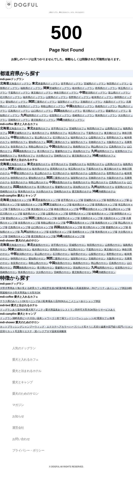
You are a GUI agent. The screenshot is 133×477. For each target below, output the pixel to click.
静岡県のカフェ (19, 142)
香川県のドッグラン (94, 110)
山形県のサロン (113, 245)
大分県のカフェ (44, 155)
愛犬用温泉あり (54, 309)
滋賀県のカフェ (79, 142)
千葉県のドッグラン (19, 92)
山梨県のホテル (97, 173)
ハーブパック (76, 326)
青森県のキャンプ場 (49, 200)
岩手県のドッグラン (72, 83)
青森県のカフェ (41, 128)
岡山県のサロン (99, 263)
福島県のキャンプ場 (31, 204)
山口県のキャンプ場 (42, 227)
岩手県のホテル (59, 164)
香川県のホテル (45, 187)
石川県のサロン (61, 254)
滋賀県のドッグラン (69, 101)
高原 (19, 318)
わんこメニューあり (75, 301)
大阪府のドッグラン (114, 101)
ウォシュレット (84, 318)
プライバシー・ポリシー (28, 450)
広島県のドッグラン (19, 110)
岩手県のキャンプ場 (72, 200)
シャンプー (28, 326)
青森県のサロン (41, 245)
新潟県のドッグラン (96, 92)
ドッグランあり (8, 309)
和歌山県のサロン (38, 263)
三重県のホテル (61, 177)
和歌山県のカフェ (38, 146)
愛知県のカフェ (37, 142)
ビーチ (26, 318)
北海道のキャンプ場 (20, 200)
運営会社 (18, 427)
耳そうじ (88, 326)
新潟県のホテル (25, 173)
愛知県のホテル (37, 177)
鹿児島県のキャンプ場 (43, 236)
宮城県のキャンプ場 (95, 200)
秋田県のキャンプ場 (118, 200)
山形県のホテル (113, 164)
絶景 (32, 288)
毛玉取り (20, 331)
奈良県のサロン (19, 263)
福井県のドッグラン (34, 97)
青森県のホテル (41, 164)
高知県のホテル (81, 187)
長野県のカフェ (115, 137)
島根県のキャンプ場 (106, 222)
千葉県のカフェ (94, 133)
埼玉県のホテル (76, 168)
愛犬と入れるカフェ (25, 359)
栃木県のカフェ (40, 133)
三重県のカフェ (61, 142)
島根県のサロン (81, 263)
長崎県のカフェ (8, 155)
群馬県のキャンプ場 (106, 204)
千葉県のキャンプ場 (19, 209)
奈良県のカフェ (19, 146)
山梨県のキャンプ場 (57, 213)
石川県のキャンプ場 (11, 213)
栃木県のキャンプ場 (83, 204)
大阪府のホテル (115, 177)
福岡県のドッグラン (37, 115)
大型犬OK (35, 292)
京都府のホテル (97, 177)
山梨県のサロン (97, 254)
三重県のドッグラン (46, 101)
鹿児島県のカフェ (82, 155)
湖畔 (14, 318)
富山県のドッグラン (119, 92)
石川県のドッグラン (11, 97)
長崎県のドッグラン (83, 115)
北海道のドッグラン (20, 83)
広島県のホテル (117, 182)
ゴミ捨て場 (58, 318)
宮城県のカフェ (77, 128)
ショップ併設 (119, 288)
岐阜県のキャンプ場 (103, 213)
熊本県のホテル (26, 191)
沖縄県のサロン (107, 272)
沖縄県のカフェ (107, 155)
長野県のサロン (115, 254)
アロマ (48, 331)
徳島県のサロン (27, 267)
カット (3, 326)
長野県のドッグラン (80, 97)
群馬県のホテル (58, 168)
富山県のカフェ (43, 137)
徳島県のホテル (27, 187)
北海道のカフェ (17, 128)
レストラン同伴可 (72, 309)
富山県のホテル (43, 173)
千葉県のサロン (94, 249)
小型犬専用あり (21, 292)
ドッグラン (6, 318)
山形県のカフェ (113, 128)
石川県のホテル (61, 173)
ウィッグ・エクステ (45, 326)
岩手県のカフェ (59, 128)
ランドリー (70, 318)
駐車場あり (70, 288)
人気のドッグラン (24, 348)
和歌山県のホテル (38, 182)
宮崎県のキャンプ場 (19, 236)
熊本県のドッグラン (106, 115)
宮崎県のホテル (62, 191)
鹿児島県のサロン (82, 272)
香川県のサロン (45, 267)
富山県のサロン (43, 254)
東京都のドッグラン (42, 92)
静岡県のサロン (19, 258)
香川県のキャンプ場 (94, 227)
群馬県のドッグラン (106, 88)
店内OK (59, 301)
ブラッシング (14, 326)
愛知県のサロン (37, 258)
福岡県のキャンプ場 (37, 231)
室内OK (21, 309)
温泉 (39, 318)
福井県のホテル (79, 173)
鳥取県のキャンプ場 (83, 222)
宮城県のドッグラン (95, 83)
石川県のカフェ (61, 137)
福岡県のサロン (105, 267)
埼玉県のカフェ (76, 133)
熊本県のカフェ (26, 155)
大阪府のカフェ (115, 142)
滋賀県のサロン (79, 258)
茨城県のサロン (22, 249)
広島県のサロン (117, 263)
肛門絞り (113, 326)
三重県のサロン (61, 258)
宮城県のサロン (77, 245)
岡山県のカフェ (99, 146)
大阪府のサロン (115, 258)
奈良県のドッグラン (29, 106)
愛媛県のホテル (63, 187)
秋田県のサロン (95, 245)
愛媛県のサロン (63, 267)
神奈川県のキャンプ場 (66, 209)
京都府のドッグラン (91, 101)
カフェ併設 (40, 288)
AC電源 (97, 318)
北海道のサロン (17, 245)
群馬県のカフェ (58, 133)
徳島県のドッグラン (71, 110)
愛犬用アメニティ (35, 309)
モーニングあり (34, 301)
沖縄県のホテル (107, 191)
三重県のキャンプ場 (46, 218)
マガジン (18, 405)
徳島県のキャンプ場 (71, 227)
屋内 (61, 288)
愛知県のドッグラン (17, 101)
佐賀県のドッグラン (60, 115)
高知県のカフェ (81, 151)
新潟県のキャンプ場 (96, 209)
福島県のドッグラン (31, 88)
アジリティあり (103, 288)
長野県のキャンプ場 (80, 213)
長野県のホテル (115, 173)
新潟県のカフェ (25, 137)
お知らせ (18, 416)
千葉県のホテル (94, 168)
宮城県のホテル (77, 164)
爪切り (97, 326)
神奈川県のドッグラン (66, 92)
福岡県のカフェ (105, 151)
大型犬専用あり (8, 288)
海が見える (23, 288)
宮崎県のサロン (62, 272)
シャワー (47, 318)
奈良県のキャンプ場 (29, 222)
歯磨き (104, 326)
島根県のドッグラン (106, 106)
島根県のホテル (81, 182)
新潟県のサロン (25, 254)
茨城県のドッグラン (60, 88)
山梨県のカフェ (97, 137)
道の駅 (55, 288)
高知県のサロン (81, 267)
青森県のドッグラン (49, 83)
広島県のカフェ (117, 146)
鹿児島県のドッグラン (43, 120)
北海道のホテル (17, 164)
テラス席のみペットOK (13, 301)
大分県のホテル (44, 191)
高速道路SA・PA (85, 288)
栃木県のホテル (40, 168)
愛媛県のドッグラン (117, 110)
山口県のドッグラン (42, 110)
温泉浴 (55, 331)
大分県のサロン (44, 272)
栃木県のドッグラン (83, 88)
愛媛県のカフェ (63, 151)
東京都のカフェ (112, 133)
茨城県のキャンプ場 (60, 204)
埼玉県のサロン (76, 249)
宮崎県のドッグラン (19, 120)
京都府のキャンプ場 (91, 218)
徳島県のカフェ (27, 151)
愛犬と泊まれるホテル (26, 370)
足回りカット (7, 331)
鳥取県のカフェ (63, 146)
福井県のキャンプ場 (34, 213)
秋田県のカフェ (95, 128)
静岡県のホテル (19, 177)
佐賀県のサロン (123, 267)
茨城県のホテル (22, 168)
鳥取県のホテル (63, 182)
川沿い (33, 318)
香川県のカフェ (45, 151)
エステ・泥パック (34, 331)
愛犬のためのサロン (25, 393)
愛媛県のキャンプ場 (117, 227)
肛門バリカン (125, 326)
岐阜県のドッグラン (103, 97)
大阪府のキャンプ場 (114, 218)
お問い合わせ (21, 439)
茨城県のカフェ (22, 133)
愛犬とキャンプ (22, 382)
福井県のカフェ (79, 137)
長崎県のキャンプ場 (83, 231)
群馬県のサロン (58, 249)
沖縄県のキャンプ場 (73, 236)
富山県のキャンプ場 (119, 209)
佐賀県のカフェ (123, 151)
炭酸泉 (62, 331)
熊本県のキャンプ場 (106, 231)
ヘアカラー (63, 326)
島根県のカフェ (81, 146)
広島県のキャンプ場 (19, 227)
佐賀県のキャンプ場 (60, 231)
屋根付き (7, 292)
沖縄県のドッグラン (73, 120)
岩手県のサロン (59, 245)
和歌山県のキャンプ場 (53, 222)
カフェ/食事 (108, 318)
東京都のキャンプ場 (42, 209)
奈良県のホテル (19, 182)
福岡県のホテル (105, 187)
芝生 (49, 288)
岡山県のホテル (99, 182)
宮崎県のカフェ (62, 155)
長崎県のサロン (8, 272)
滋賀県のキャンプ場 (69, 218)
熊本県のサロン (26, 272)
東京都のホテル (112, 168)
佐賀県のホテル (123, 187)
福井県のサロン (79, 254)
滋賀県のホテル (79, 177)
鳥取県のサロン (63, 263)
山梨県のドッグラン (57, 97)
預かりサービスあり (104, 309)
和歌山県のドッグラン (53, 106)
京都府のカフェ (97, 142)
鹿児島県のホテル (82, 191)
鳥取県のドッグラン (83, 106)
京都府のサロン (97, 258)
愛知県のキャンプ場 (17, 218)
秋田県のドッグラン (118, 83)
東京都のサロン (112, 249)
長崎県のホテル (8, 191)
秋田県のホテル (95, 164)
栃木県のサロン (40, 249)
